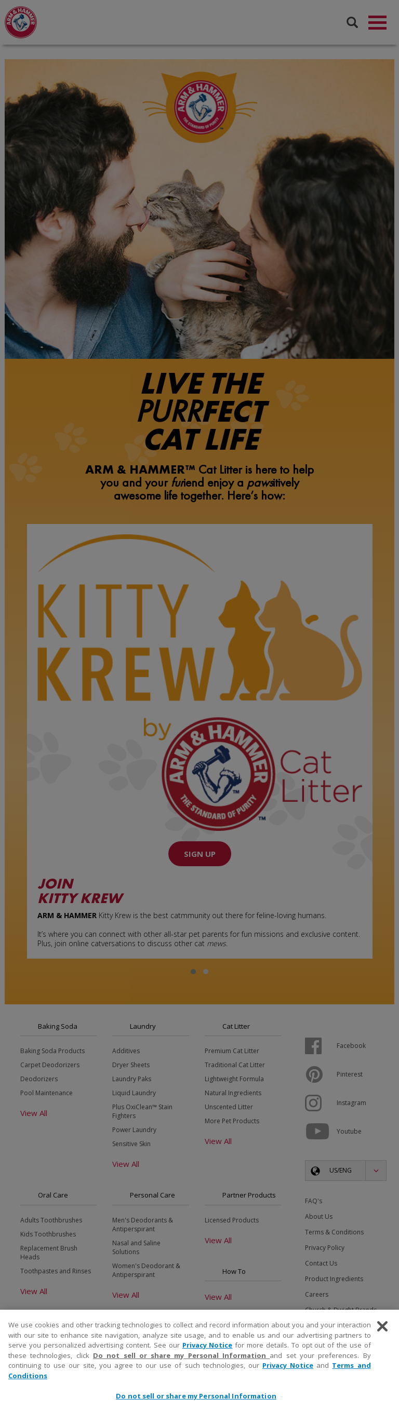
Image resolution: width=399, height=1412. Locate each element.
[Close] (382, 1326)
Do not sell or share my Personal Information (181, 1355)
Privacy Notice (207, 1345)
